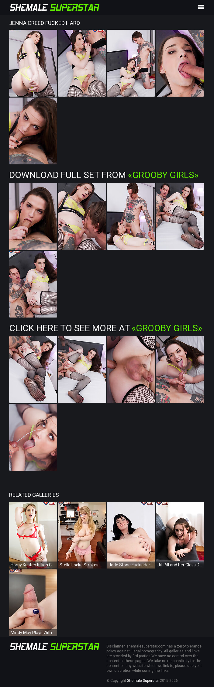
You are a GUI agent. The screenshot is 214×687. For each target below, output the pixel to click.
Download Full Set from (103, 175)
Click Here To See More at (105, 328)
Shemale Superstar (143, 680)
